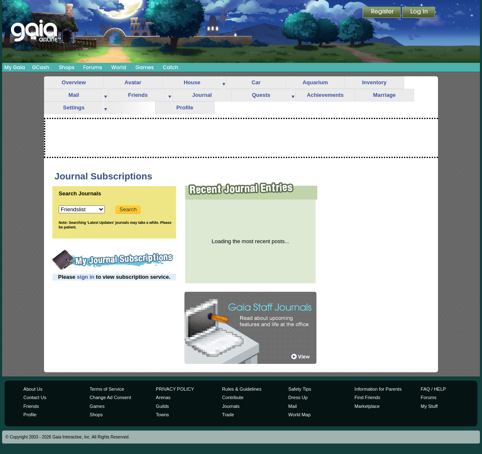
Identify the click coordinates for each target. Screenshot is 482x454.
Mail (73, 95)
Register (382, 13)
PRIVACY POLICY (175, 389)
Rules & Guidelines (242, 389)
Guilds (162, 406)
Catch (171, 67)
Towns (162, 414)
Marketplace (367, 406)
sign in (85, 277)
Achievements (325, 95)
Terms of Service (107, 389)
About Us (32, 389)
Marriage (384, 95)
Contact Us (35, 397)
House (192, 82)
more (223, 83)
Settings (73, 107)
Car (256, 82)
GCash (40, 67)
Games (144, 67)
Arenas (163, 397)
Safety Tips (299, 389)
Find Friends (367, 397)
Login (418, 13)
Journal (202, 95)
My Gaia (14, 67)
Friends (138, 95)
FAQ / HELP (433, 389)
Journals (231, 406)
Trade (228, 414)
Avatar (132, 82)
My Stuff (429, 406)
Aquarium (315, 82)
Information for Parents (378, 389)
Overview (74, 82)
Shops (66, 67)
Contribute (233, 397)
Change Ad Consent (110, 397)
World (118, 67)
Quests (261, 95)
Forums (92, 67)
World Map (299, 414)
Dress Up (298, 397)
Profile (184, 107)
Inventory (374, 82)
